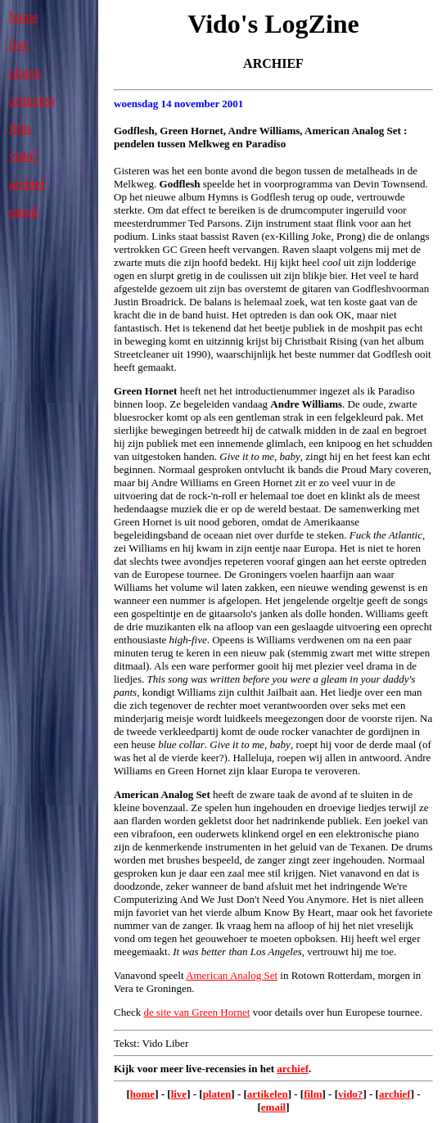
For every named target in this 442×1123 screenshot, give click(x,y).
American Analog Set (231, 975)
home (23, 17)
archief (27, 184)
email (23, 212)
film (20, 128)
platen (25, 72)
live (19, 45)
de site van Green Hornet (196, 1012)
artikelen (32, 100)
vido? (23, 156)
